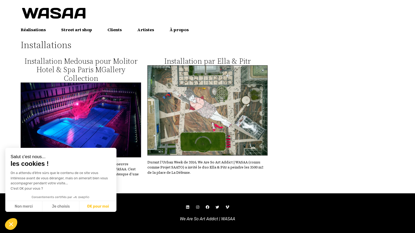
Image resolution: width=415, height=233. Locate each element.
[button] (11, 224)
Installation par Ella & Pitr (207, 61)
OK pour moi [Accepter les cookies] (98, 206)
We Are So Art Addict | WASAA (207, 218)
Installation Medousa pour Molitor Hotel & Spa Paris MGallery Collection (81, 70)
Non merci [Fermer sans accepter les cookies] (24, 206)
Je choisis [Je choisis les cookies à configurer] (61, 206)
